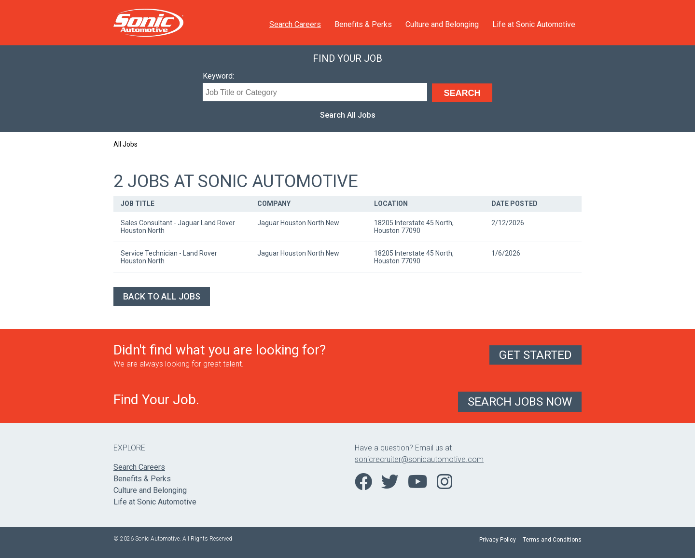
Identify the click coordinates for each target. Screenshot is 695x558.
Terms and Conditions (552, 539)
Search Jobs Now (520, 401)
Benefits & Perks (363, 24)
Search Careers (295, 24)
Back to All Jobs (161, 296)
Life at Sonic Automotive (533, 24)
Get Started (535, 355)
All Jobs (125, 144)
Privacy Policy (497, 539)
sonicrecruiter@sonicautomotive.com (419, 459)
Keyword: (218, 76)
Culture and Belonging (442, 24)
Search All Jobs (347, 115)
